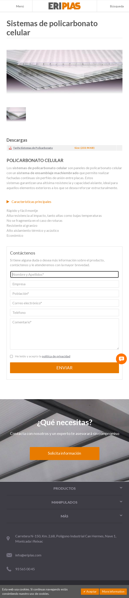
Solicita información (64, 453)
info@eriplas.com (28, 555)
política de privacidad (56, 356)
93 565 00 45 (25, 569)
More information (113, 591)
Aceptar (91, 591)
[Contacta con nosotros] (121, 358)
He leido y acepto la (42, 356)
